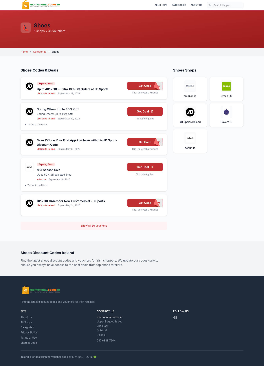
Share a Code (29, 342)
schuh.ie (41, 179)
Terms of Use (29, 337)
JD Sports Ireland (46, 93)
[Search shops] (225, 5)
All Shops (161, 5)
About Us (196, 5)
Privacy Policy (29, 332)
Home (24, 51)
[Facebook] (175, 317)
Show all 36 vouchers (94, 225)
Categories (179, 5)
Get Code (151, 86)
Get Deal (145, 111)
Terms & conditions (37, 124)
